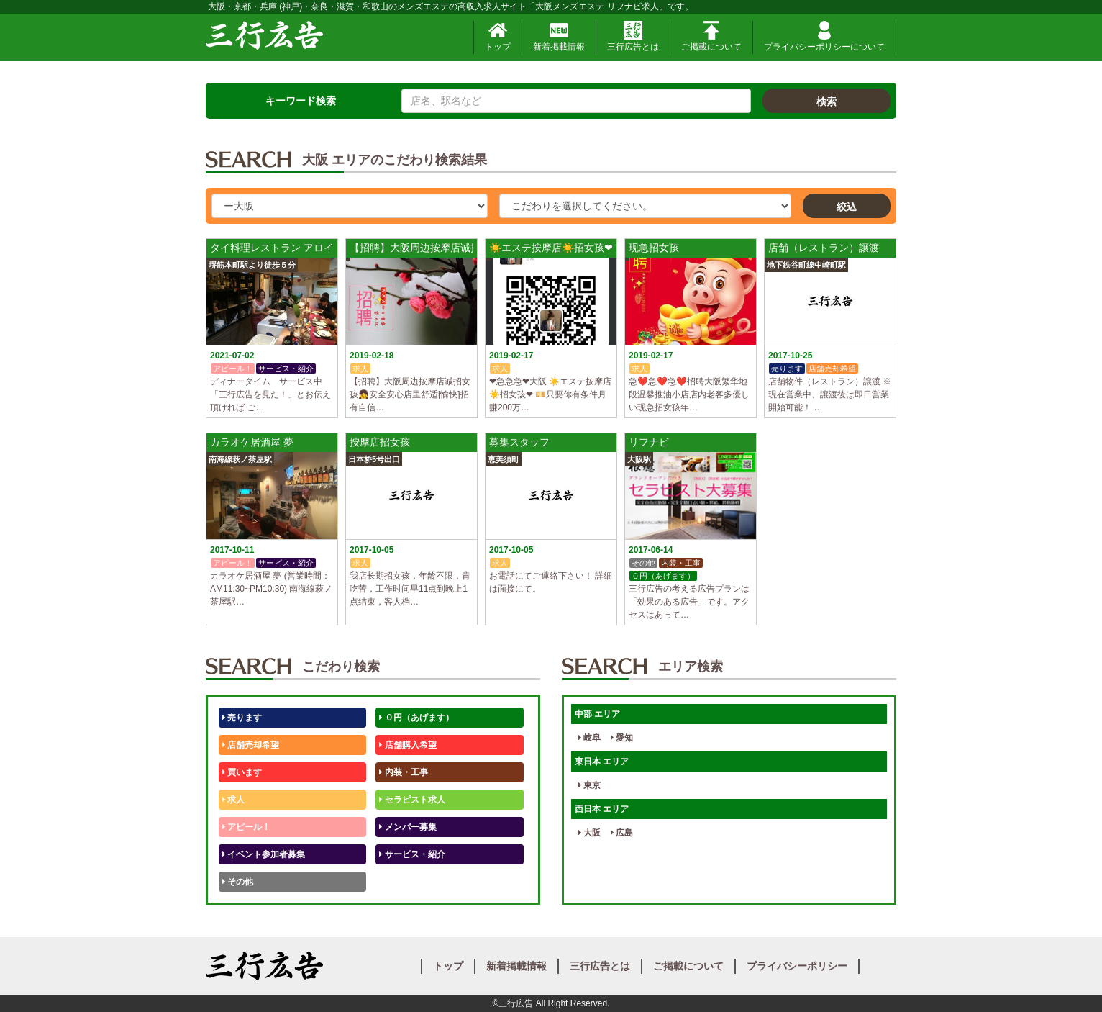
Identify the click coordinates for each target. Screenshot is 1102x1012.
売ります (242, 718)
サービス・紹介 (412, 854)
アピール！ (246, 827)
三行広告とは (633, 36)
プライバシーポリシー (797, 966)
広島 (622, 833)
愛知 (622, 738)
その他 (237, 882)
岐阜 (589, 738)
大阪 (589, 833)
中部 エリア (597, 714)
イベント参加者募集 (263, 854)
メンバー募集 (407, 827)
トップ (498, 36)
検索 (826, 101)
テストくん (403, 882)
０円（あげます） (416, 718)
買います (242, 772)
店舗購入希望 (407, 745)
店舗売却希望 (250, 745)
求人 (233, 800)
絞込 (847, 206)
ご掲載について (711, 36)
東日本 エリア (602, 761)
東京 (589, 785)
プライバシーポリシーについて (824, 36)
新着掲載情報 (559, 36)
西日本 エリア (602, 809)
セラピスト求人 (412, 800)
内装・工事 (403, 772)
